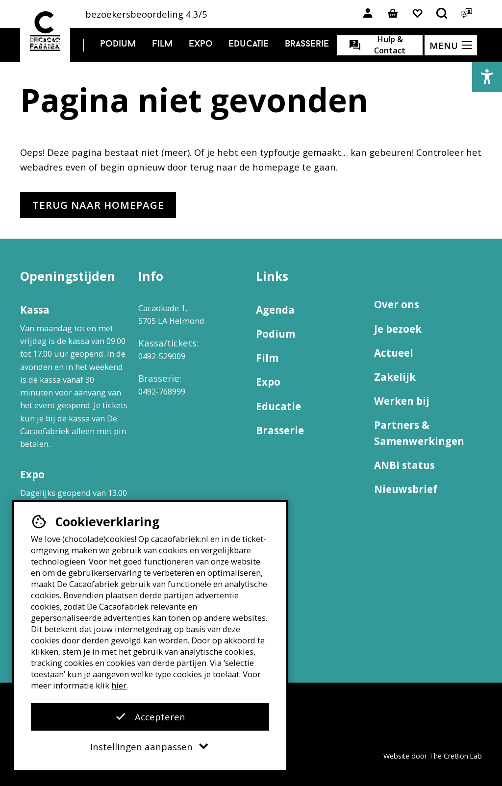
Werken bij (401, 401)
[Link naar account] (368, 14)
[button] (487, 77)
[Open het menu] (451, 45)
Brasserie (307, 44)
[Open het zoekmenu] (442, 14)
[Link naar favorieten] (417, 14)
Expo (201, 44)
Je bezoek (398, 329)
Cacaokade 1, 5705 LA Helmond (171, 314)
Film (162, 44)
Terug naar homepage (98, 205)
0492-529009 (161, 356)
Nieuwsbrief (405, 489)
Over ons (396, 304)
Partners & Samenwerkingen (419, 433)
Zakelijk (395, 377)
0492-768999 (161, 391)
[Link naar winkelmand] (392, 14)
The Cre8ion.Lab (455, 756)
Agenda (50, 44)
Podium (118, 44)
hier (118, 685)
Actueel (393, 353)
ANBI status (404, 465)
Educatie (248, 44)
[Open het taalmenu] (466, 14)
